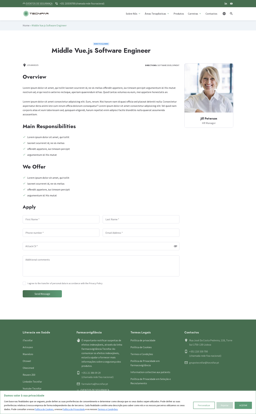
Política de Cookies (44, 409)
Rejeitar (225, 405)
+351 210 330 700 (198, 351)
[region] (128, 402)
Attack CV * (31, 246)
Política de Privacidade (74, 409)
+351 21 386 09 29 (91, 372)
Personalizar (204, 405)
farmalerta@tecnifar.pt (94, 384)
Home (26, 25)
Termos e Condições (108, 409)
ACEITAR (243, 405)
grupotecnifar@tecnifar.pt (204, 362)
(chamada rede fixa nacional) (97, 377)
